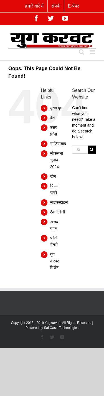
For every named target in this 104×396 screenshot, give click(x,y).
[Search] (92, 150)
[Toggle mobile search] (81, 52)
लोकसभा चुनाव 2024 (56, 160)
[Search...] (80, 150)
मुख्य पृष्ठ (56, 108)
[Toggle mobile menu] (93, 52)
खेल (53, 176)
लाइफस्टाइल (59, 202)
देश (52, 117)
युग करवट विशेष (54, 261)
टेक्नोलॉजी (57, 212)
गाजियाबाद (58, 143)
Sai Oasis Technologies (61, 328)
